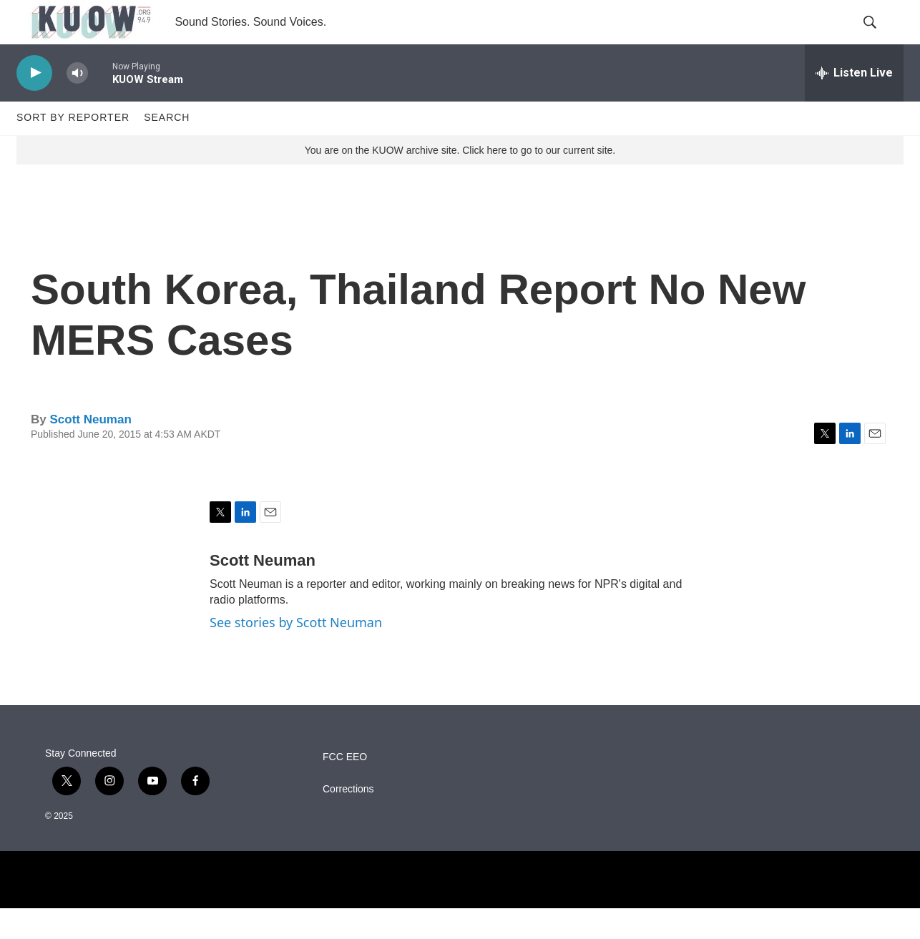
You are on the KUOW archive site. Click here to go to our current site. (460, 181)
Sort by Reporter (72, 148)
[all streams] (854, 103)
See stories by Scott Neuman (296, 653)
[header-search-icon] (880, 37)
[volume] (77, 104)
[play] (34, 104)
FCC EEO (345, 787)
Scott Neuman (90, 450)
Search (167, 148)
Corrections (348, 820)
